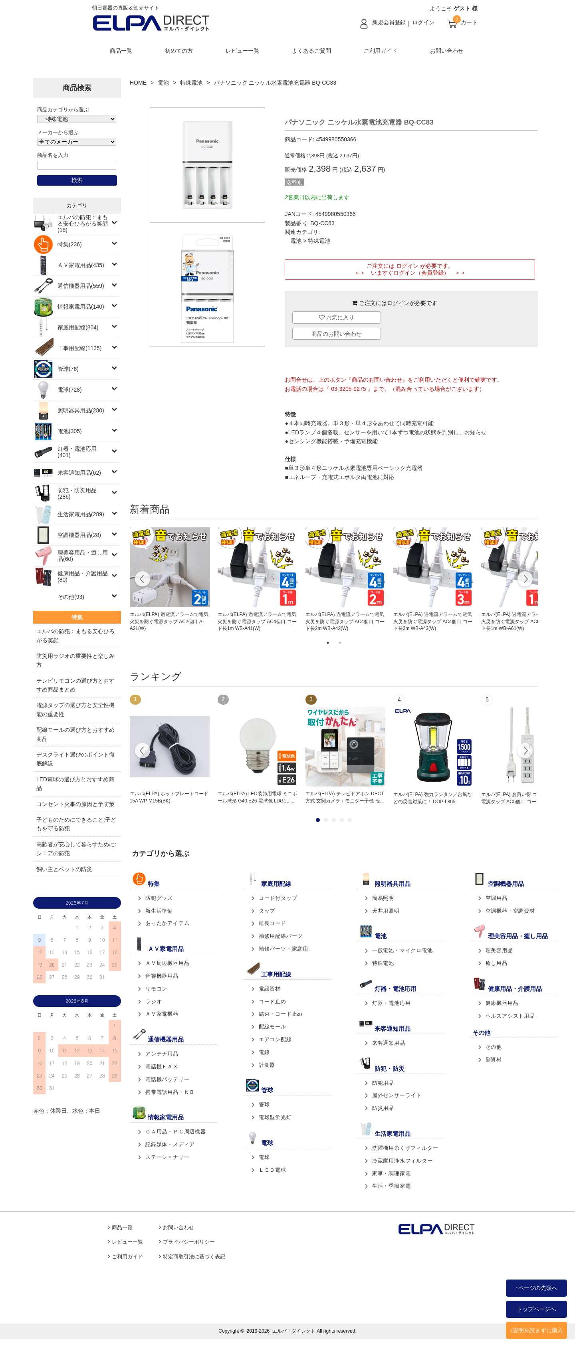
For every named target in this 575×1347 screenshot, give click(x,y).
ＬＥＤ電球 (272, 1170)
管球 (264, 1104)
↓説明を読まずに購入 (536, 1330)
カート (469, 22)
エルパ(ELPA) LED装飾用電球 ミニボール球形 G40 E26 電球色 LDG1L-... (257, 797)
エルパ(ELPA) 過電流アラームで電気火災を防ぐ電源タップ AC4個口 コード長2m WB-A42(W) (345, 622)
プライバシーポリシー (189, 1242)
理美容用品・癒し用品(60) (83, 555)
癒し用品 (497, 963)
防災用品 (383, 1108)
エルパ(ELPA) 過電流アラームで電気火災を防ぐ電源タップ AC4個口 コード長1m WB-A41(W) (257, 622)
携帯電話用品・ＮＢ (170, 1092)
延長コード (272, 923)
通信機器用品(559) (81, 286)
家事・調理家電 (391, 1174)
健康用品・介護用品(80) (83, 576)
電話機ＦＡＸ (161, 1067)
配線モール (272, 1027)
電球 (264, 1157)
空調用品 (497, 898)
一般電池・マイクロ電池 (402, 950)
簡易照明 (383, 898)
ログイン (423, 22)
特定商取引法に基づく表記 (194, 1257)
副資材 (494, 1059)
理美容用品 (499, 950)
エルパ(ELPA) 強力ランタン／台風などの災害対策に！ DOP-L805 (432, 798)
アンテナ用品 (161, 1054)
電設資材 (270, 989)
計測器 (267, 1065)
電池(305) (70, 431)
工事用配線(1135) (79, 348)
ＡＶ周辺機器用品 (167, 963)
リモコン (156, 989)
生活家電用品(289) (81, 514)
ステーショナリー (167, 1157)
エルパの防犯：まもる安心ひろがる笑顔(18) (83, 223)
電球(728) (70, 389)
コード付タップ (278, 898)
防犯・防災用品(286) (77, 493)
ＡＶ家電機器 (161, 1014)
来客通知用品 (388, 1043)
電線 (264, 1052)
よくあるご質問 (311, 51)
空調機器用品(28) (79, 535)
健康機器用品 (502, 1003)
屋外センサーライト (397, 1095)
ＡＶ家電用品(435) (81, 265)
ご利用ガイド (380, 51)
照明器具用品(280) (81, 410)
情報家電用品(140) (81, 306)
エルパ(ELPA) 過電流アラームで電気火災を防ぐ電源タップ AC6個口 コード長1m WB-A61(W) (520, 622)
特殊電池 (191, 82)
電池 (163, 82)
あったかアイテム (167, 923)
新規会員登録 (389, 22)
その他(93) (71, 597)
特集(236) (70, 244)
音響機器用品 (161, 976)
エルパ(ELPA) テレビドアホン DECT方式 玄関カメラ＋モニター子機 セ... (344, 797)
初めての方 (179, 51)
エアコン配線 (275, 1039)
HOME (138, 82)
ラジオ (153, 1001)
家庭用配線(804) (78, 327)
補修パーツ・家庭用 (283, 949)
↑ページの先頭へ (536, 1288)
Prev (143, 752)
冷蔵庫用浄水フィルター (402, 1161)
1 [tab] (328, 643)
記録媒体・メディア (170, 1144)
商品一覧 (121, 51)
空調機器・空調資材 (510, 911)
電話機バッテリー (167, 1079)
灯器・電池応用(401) (77, 452)
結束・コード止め (281, 1014)
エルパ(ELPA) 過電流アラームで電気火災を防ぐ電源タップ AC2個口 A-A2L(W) (169, 622)
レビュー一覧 (242, 51)
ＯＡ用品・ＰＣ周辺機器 (175, 1132)
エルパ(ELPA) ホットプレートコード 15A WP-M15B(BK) (169, 797)
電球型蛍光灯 (275, 1117)
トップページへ (536, 1309)
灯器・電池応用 (391, 1003)
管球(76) (68, 369)
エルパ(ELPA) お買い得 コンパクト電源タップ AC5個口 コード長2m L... (520, 798)
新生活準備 (159, 911)
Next (525, 580)
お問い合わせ (447, 51)
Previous (143, 580)
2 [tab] (340, 643)
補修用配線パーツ (281, 936)
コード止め (272, 1001)
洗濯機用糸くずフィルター (405, 1148)
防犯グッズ (159, 898)
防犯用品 (383, 1083)
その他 (494, 1047)
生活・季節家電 (391, 1186)
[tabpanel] (170, 580)
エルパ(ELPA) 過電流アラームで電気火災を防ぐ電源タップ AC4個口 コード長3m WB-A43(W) (432, 622)
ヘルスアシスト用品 (510, 1016)
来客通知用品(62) (79, 472)
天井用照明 (386, 911)
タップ (267, 911)
